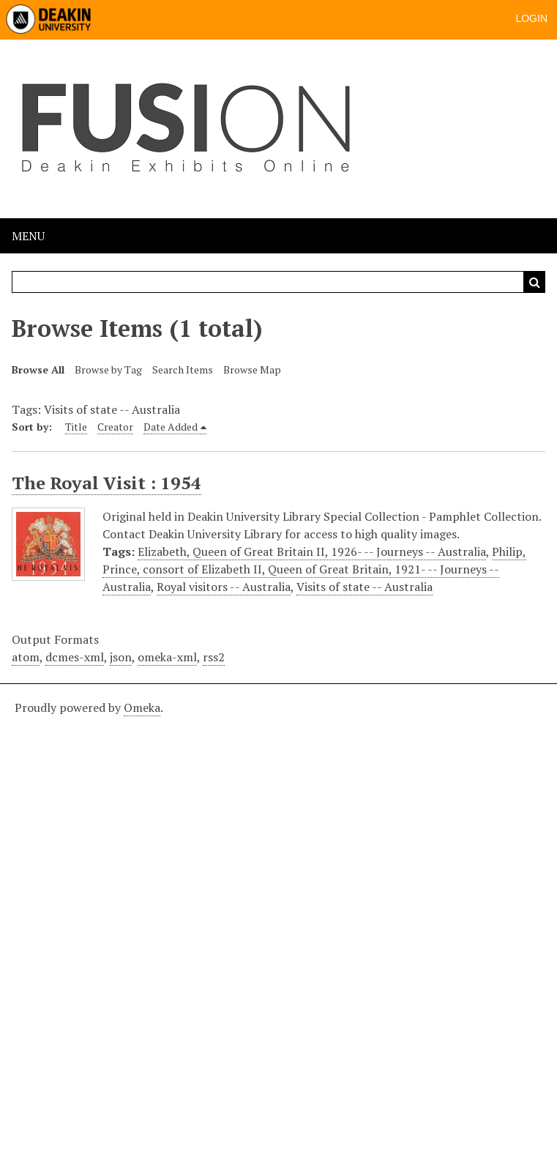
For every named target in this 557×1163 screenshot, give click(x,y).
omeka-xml (167, 657)
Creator (115, 427)
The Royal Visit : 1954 (106, 482)
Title (76, 427)
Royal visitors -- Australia (224, 587)
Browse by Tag (108, 369)
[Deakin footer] (278, 921)
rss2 (214, 657)
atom (26, 657)
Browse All (38, 369)
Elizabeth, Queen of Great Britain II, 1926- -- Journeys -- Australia (312, 551)
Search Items (182, 369)
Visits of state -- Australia (364, 587)
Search (534, 282)
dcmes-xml (74, 657)
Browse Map (252, 369)
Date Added (170, 427)
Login (531, 18)
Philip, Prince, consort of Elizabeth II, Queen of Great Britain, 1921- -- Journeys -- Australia (314, 569)
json (121, 657)
